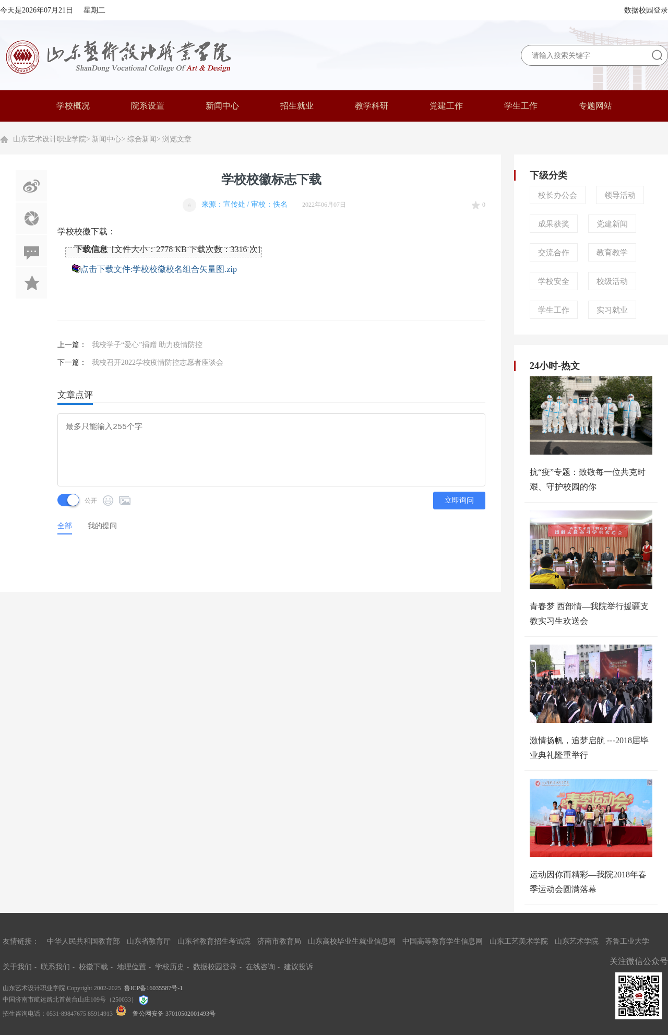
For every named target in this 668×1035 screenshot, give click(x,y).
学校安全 (553, 281)
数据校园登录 (646, 10)
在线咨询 (260, 967)
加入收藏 (31, 283)
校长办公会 (557, 195)
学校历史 (169, 967)
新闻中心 (106, 139)
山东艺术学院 (577, 941)
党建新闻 (612, 224)
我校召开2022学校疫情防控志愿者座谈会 (157, 362)
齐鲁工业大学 (627, 941)
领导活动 (620, 195)
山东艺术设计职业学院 (49, 139)
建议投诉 (298, 967)
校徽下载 (93, 967)
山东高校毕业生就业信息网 (352, 941)
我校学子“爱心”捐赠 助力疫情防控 (147, 345)
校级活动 (612, 281)
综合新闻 (142, 139)
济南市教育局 (279, 941)
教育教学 (612, 252)
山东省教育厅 (149, 941)
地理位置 (131, 967)
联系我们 (55, 967)
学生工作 (553, 310)
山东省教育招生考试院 (213, 941)
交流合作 (553, 252)
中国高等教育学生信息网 (442, 941)
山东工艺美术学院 (519, 941)
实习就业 (612, 310)
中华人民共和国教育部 (83, 941)
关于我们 (17, 967)
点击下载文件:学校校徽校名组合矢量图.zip (158, 269)
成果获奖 (553, 224)
